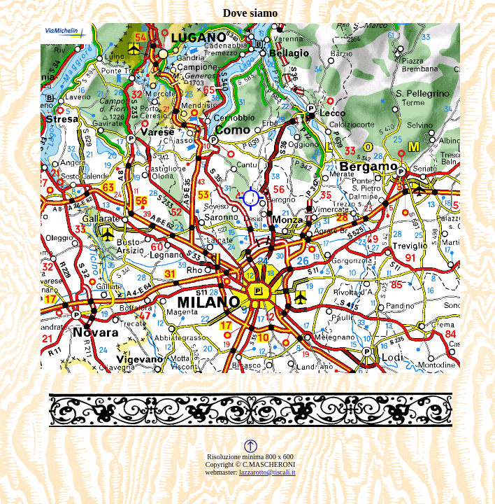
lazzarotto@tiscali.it (267, 472)
